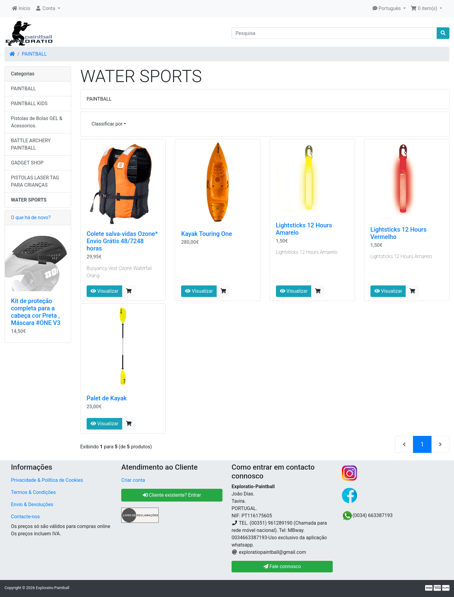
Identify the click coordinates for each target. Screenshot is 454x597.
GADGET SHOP (27, 163)
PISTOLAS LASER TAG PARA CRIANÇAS (35, 181)
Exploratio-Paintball (52, 587)
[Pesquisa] (334, 33)
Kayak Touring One (206, 233)
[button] (48, 8)
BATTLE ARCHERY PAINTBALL (31, 144)
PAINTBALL (34, 54)
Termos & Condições (33, 492)
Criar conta (133, 480)
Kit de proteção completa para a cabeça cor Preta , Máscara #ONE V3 (35, 311)
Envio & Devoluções (32, 504)
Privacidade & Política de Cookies (47, 480)
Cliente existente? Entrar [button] (172, 495)
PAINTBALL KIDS (29, 103)
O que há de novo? (30, 217)
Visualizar (105, 291)
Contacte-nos (25, 516)
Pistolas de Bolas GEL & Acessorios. (36, 122)
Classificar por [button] (106, 124)
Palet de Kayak (107, 398)
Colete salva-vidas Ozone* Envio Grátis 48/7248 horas (122, 241)
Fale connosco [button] (282, 566)
